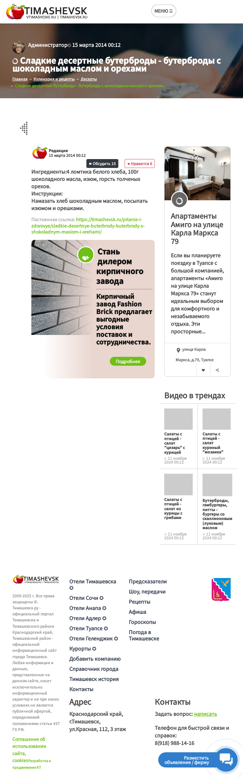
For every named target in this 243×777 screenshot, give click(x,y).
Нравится (140, 163)
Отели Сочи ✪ (86, 597)
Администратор (47, 44)
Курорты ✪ (82, 648)
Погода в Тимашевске (144, 635)
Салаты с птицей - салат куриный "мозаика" (212, 443)
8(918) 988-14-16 (174, 743)
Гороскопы (142, 622)
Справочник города (93, 668)
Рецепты (139, 601)
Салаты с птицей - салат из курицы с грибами (173, 508)
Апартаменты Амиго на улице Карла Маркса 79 (197, 228)
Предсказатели (148, 581)
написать (205, 713)
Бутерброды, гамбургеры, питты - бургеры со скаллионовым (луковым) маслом (217, 514)
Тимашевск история (94, 679)
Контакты (81, 689)
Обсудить (102, 163)
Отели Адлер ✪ (87, 618)
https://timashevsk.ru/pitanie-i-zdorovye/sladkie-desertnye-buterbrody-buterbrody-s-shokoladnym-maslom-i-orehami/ (88, 225)
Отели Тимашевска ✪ (92, 584)
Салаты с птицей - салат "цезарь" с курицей (174, 443)
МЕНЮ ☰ (163, 11)
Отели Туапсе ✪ (88, 628)
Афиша (137, 611)
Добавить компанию (95, 658)
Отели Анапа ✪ (87, 608)
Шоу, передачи (147, 591)
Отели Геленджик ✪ (93, 638)
